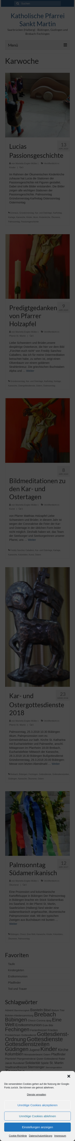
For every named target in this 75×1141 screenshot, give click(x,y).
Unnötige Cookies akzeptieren (37, 1105)
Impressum (60, 1135)
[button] (69, 1076)
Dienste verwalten (36, 1094)
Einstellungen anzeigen (37, 1127)
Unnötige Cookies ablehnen (37, 1116)
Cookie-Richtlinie (18, 1135)
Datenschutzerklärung (40, 1135)
